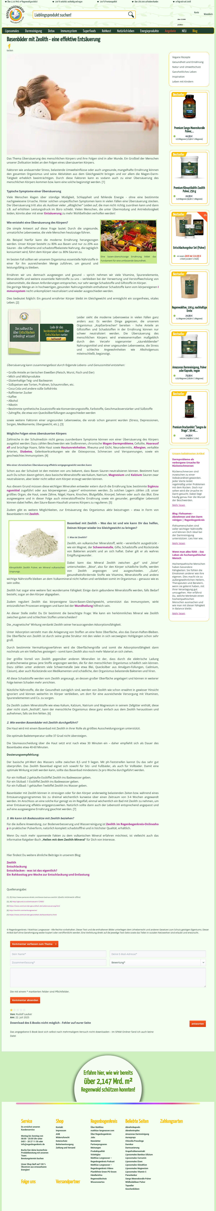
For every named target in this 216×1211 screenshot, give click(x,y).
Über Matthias (97, 1127)
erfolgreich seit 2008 (182, 2)
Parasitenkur (131, 1175)
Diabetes (26, 451)
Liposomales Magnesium (136, 1168)
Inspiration (178, 76)
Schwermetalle (103, 547)
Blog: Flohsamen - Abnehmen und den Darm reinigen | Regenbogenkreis (188, 516)
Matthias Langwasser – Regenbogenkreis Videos (102, 1166)
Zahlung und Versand (65, 1148)
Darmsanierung (132, 1148)
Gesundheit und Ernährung (188, 62)
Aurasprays (130, 1137)
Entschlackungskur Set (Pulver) (189, 247)
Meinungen (96, 1148)
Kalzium (136, 475)
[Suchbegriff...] (84, 15)
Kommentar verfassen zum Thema (34, 943)
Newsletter (96, 1141)
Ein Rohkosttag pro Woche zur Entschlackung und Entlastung (48, 874)
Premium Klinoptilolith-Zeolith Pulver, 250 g (189, 189)
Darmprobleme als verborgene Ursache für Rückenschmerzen (186, 462)
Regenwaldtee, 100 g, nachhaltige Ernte (189, 309)
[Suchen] (131, 14)
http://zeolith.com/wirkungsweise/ (23, 910)
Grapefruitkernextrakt (135, 1151)
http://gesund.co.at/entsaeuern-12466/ (28, 901)
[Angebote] (170, 31)
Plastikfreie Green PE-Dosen (103, 1172)
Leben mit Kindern (182, 81)
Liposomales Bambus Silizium (139, 1154)
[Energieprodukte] (149, 31)
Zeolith (34, 514)
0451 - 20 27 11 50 (30, 1141)
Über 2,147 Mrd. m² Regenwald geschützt (21, 2)
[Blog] (195, 31)
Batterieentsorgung (64, 1144)
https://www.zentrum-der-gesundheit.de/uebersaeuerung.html (34, 906)
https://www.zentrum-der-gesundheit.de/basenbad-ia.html (33, 914)
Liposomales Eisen (133, 1161)
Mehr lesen (178, 505)
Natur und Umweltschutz (186, 66)
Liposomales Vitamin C (135, 1172)
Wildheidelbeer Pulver (135, 1182)
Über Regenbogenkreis (101, 1134)
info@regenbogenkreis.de (33, 1144)
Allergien (140, 447)
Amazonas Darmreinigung (137, 1134)
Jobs (93, 1137)
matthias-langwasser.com (102, 1130)
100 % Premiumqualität (107, 2)
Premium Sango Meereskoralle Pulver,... (189, 129)
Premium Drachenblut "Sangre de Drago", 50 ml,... (189, 428)
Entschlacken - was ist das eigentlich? (32, 870)
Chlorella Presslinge (134, 1141)
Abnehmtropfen (132, 1130)
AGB (58, 1134)
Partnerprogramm (99, 1144)
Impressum (61, 1130)
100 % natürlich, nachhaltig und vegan (67, 2)
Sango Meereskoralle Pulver (138, 1179)
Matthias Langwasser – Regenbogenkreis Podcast (102, 1160)
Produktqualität (98, 1151)
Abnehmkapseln (132, 1127)
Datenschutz (61, 1141)
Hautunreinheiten (73, 447)
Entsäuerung (53, 213)
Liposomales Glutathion (136, 1165)
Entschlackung (17, 866)
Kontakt (59, 1127)
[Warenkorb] (208, 15)
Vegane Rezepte (181, 57)
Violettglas (95, 1154)
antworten (198, 1023)
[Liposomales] (12, 31)
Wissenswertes (97, 1182)
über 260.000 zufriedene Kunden (145, 2)
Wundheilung (84, 606)
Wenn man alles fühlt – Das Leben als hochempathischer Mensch (189, 555)
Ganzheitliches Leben (184, 71)
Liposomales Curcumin (135, 1158)
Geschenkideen (132, 1189)
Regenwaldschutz (99, 1179)
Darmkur (129, 1144)
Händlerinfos (96, 1175)
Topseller (129, 1185)
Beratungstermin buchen (32, 1158)
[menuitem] (84, 15)
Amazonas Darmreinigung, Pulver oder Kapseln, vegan (189, 368)
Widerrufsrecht (63, 1137)
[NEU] (184, 31)
